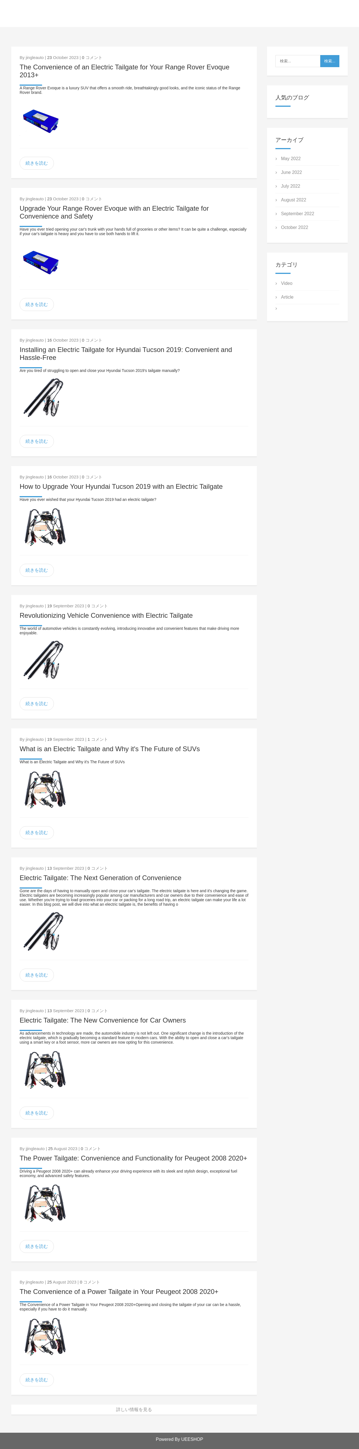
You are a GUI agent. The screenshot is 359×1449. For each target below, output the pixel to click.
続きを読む (37, 163)
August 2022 (293, 199)
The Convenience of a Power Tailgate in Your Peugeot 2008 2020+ (119, 1291)
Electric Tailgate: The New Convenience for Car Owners (103, 1020)
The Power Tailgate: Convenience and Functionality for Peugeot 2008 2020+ (133, 1158)
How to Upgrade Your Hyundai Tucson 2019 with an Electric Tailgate (121, 486)
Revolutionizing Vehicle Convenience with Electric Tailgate (106, 615)
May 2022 (291, 158)
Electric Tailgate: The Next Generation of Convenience (100, 878)
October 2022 (294, 227)
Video (287, 283)
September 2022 (297, 213)
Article (287, 297)
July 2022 (290, 186)
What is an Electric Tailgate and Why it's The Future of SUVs (110, 749)
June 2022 (291, 172)
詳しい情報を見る (134, 1409)
